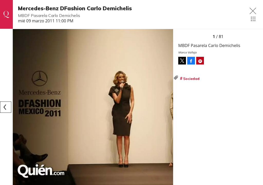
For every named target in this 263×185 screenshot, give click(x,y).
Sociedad (191, 78)
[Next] (167, 107)
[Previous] (5, 107)
